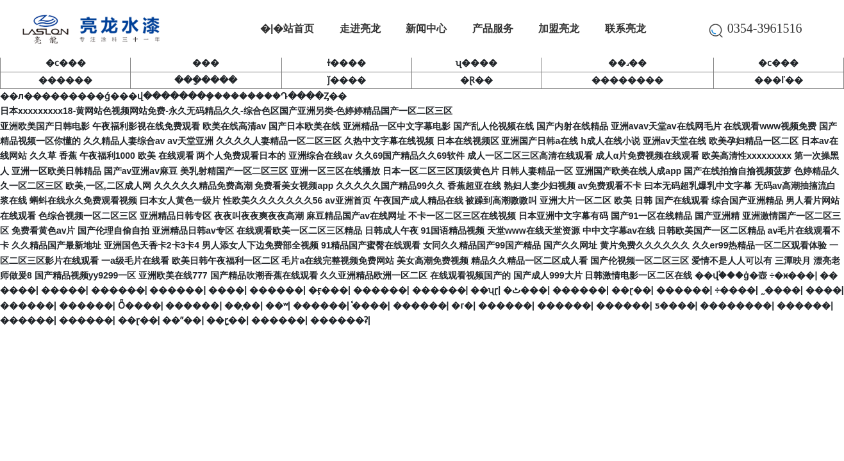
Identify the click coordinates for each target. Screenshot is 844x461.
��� (205, 63)
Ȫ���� (139, 305)
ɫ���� (346, 63)
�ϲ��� (66, 63)
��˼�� (627, 63)
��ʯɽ (484, 290)
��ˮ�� (181, 320)
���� (226, 290)
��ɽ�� (631, 290)
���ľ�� (778, 80)
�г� (462, 305)
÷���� (735, 290)
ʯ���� (476, 63)
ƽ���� (675, 305)
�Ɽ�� (476, 80)
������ (65, 80)
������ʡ (339, 320)
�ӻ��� (328, 290)
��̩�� (242, 305)
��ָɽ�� (226, 320)
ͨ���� (370, 305)
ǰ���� (346, 80)
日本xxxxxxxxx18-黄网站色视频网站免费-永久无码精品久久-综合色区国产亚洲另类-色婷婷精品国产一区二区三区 (226, 111)
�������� (627, 80)
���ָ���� (205, 80)
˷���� (780, 290)
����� (63, 290)
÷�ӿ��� (792, 275)
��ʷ (276, 305)
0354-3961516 (759, 28)
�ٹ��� (525, 290)
